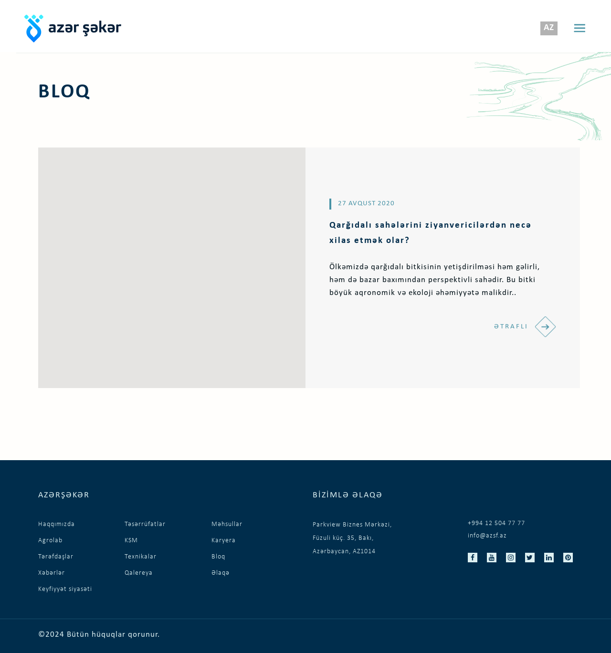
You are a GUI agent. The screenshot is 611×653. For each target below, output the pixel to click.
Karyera (223, 540)
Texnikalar (141, 556)
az (549, 27)
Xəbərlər (51, 573)
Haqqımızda (56, 524)
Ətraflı (525, 326)
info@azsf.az (487, 535)
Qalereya (139, 573)
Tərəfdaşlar (56, 556)
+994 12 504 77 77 (496, 523)
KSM (131, 540)
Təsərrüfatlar (145, 524)
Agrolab (50, 540)
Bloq (218, 556)
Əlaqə (220, 573)
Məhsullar (226, 524)
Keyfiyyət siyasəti (65, 589)
